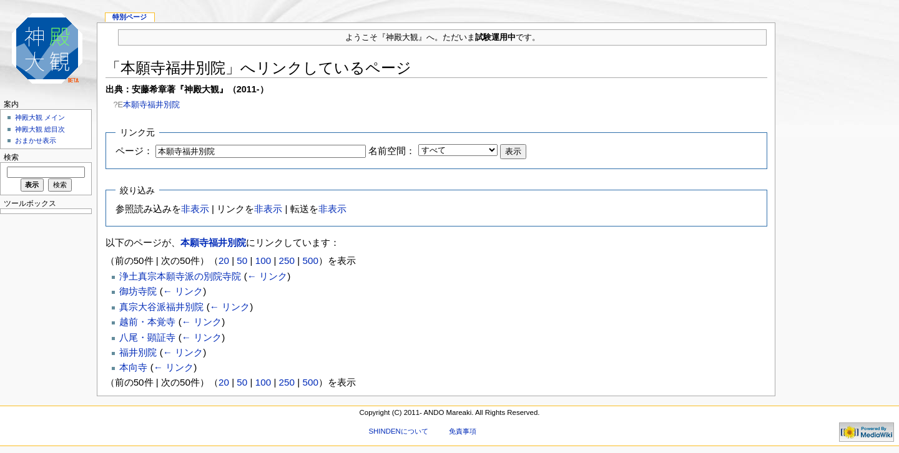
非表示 (195, 208)
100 (263, 260)
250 (287, 260)
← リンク (267, 276)
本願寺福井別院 (151, 104)
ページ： (134, 150)
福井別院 (138, 352)
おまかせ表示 (35, 140)
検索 (11, 157)
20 (224, 260)
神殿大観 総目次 (40, 129)
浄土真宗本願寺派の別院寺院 (180, 276)
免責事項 (462, 431)
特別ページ (129, 17)
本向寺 (133, 367)
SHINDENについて (398, 431)
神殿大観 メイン (40, 117)
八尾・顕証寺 (147, 337)
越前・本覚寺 (147, 321)
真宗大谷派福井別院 (161, 306)
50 (242, 260)
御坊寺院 (138, 291)
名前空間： (391, 150)
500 (310, 260)
